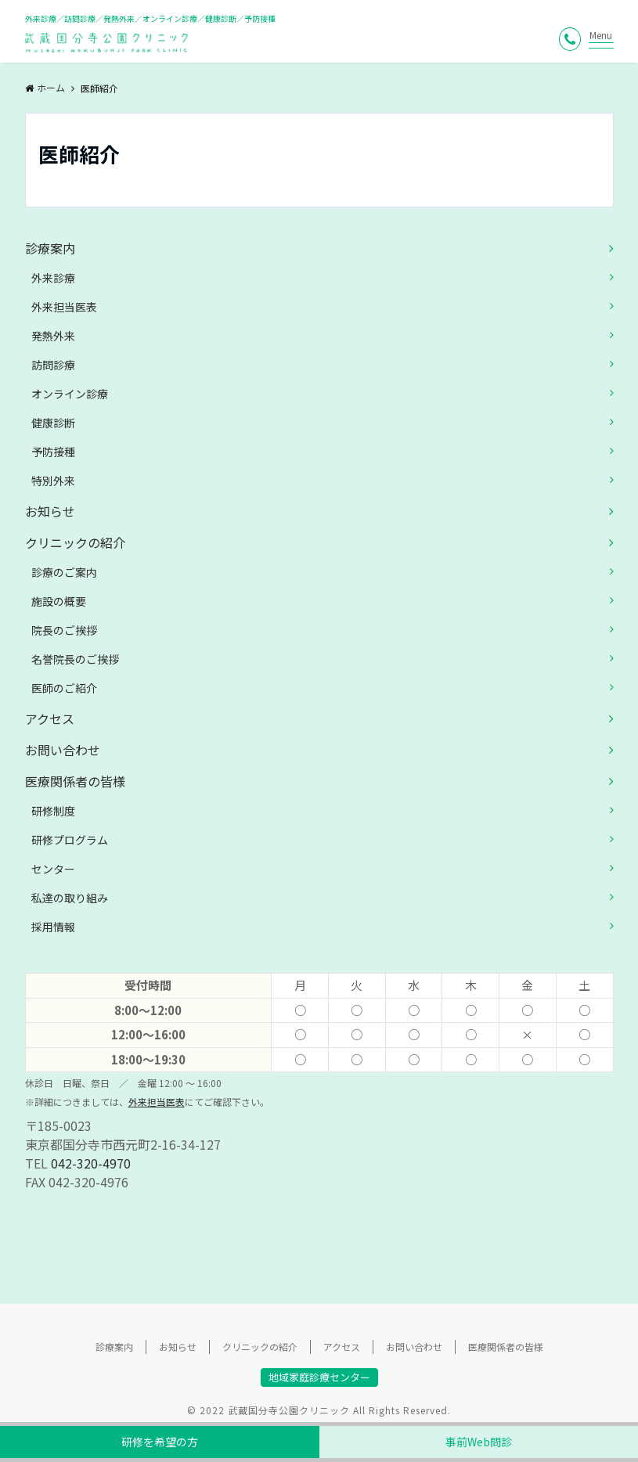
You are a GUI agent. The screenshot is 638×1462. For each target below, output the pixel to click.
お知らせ (50, 511)
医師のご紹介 (64, 688)
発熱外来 (53, 336)
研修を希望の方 (159, 1441)
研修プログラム (69, 840)
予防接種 (53, 451)
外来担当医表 (64, 307)
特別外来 (53, 480)
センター (53, 869)
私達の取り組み (69, 898)
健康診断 (53, 422)
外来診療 (53, 278)
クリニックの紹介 (75, 542)
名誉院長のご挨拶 (75, 659)
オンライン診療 (69, 394)
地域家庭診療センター (319, 1377)
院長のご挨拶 (64, 630)
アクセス (49, 718)
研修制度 (53, 811)
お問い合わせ (62, 749)
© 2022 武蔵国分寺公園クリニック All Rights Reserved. (319, 1410)
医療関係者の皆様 (75, 781)
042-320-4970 (91, 1163)
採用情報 (53, 926)
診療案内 (50, 248)
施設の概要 (58, 601)
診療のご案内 (64, 572)
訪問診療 (53, 365)
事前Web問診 (478, 1441)
